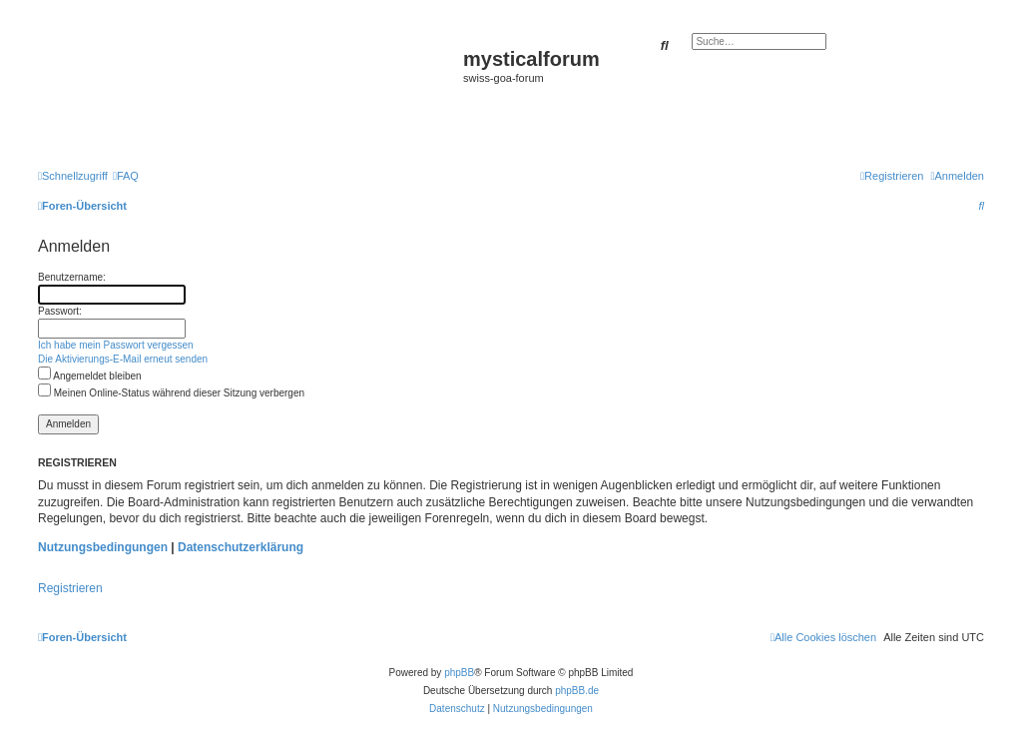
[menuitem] (126, 176)
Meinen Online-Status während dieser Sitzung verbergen (171, 392)
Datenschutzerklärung (240, 547)
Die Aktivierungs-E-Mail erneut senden (123, 359)
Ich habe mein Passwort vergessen (116, 345)
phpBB (459, 672)
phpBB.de (577, 690)
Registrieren (70, 588)
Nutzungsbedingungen (103, 547)
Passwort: (60, 311)
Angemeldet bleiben (90, 376)
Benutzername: (72, 277)
